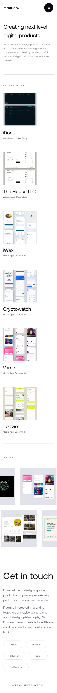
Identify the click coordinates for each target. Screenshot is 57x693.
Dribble (13, 644)
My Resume (15, 667)
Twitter (37, 655)
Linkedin (36, 644)
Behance (14, 655)
